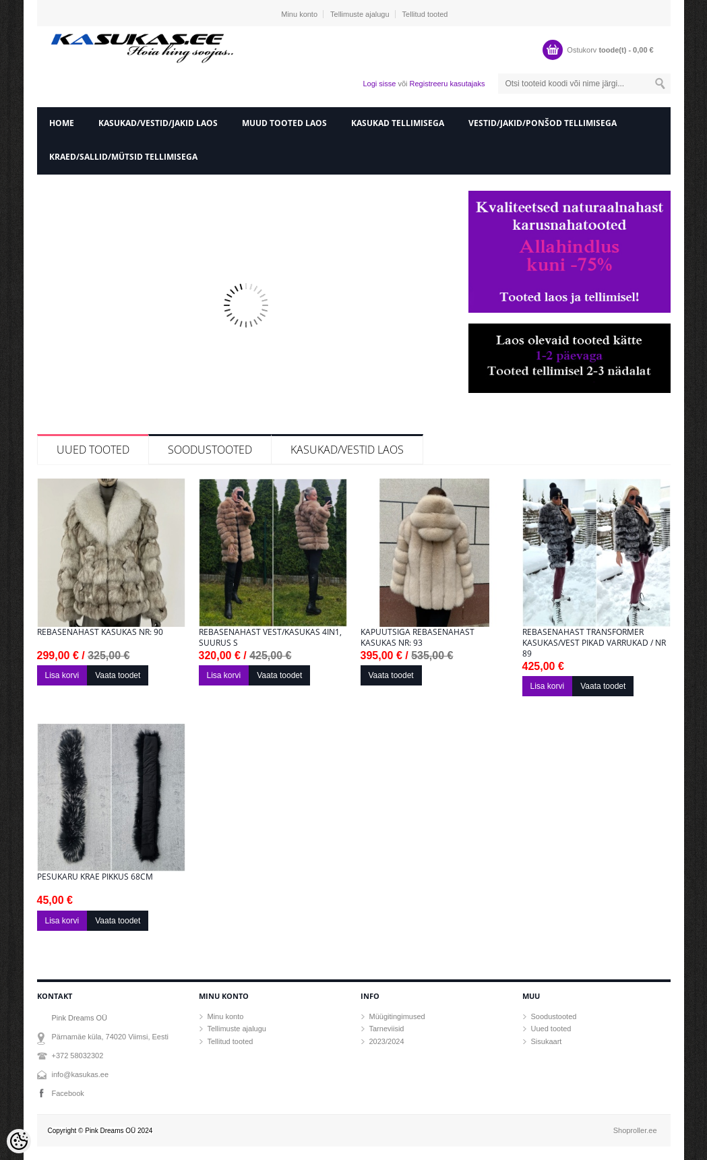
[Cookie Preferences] (19, 1141)
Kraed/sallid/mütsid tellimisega (123, 156)
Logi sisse (379, 84)
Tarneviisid (386, 1029)
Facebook (68, 1093)
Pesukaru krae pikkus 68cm (95, 877)
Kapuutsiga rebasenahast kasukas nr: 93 (417, 637)
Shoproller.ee (635, 1130)
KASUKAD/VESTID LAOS (347, 449)
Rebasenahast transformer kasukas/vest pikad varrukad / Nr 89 (594, 643)
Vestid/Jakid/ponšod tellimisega (542, 123)
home (61, 123)
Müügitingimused (397, 1016)
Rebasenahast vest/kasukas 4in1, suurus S (270, 637)
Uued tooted (93, 449)
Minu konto (299, 14)
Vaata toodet (117, 675)
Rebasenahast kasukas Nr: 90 (100, 632)
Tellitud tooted (425, 14)
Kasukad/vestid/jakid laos (158, 123)
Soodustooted (210, 449)
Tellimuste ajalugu (359, 14)
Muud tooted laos (284, 123)
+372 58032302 (78, 1055)
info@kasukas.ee (80, 1074)
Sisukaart (546, 1041)
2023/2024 (386, 1041)
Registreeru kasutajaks (447, 84)
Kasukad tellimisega (397, 123)
